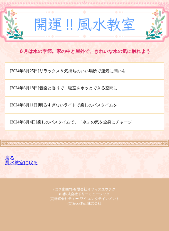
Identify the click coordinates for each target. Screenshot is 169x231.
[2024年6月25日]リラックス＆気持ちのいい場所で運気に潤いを (68, 71)
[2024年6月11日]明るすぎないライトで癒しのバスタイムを (63, 105)
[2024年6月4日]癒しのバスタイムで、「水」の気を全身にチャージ (71, 122)
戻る (9, 157)
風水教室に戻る (21, 162)
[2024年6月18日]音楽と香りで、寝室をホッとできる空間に (63, 88)
